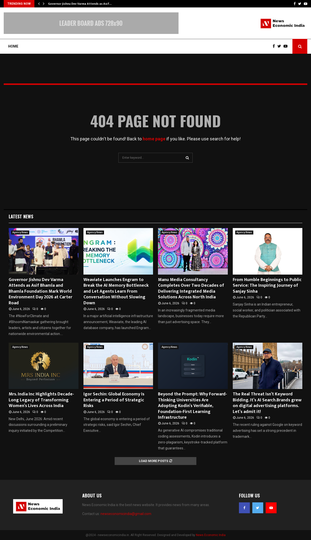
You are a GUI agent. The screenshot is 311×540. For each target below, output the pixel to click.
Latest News (21, 216)
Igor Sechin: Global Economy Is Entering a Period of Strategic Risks (113, 400)
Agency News (20, 232)
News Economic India (211, 535)
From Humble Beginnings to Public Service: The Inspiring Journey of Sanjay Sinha (267, 285)
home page (154, 138)
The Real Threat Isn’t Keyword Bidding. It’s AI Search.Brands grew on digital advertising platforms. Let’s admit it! (267, 402)
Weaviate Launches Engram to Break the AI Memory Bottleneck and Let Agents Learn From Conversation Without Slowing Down (116, 291)
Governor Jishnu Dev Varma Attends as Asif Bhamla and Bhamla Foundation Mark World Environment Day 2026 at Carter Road (40, 291)
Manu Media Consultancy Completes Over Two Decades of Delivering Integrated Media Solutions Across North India (191, 288)
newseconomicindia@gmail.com (126, 514)
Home (13, 46)
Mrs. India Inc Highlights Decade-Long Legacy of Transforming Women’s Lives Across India (41, 400)
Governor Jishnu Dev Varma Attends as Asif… (80, 3)
